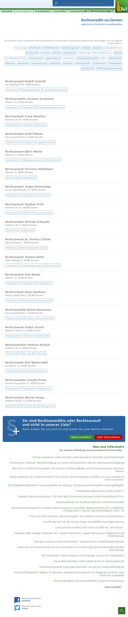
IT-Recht (117, 52)
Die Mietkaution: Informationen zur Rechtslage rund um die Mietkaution (83, 555)
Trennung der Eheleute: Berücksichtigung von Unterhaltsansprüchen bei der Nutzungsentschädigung (67, 462)
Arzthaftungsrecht (70, 47)
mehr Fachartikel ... (114, 587)
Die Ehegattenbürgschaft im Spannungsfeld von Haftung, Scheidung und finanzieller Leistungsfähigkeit (66, 485)
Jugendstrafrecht (53, 58)
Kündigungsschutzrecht (87, 58)
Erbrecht (56, 52)
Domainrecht (32, 52)
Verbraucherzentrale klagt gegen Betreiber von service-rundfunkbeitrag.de (81, 567)
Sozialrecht (55, 63)
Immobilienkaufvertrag (15, 58)
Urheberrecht (99, 63)
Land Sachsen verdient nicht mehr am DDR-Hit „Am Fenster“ (89, 527)
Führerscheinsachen (102, 52)
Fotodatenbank (78, 11)
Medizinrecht (115, 58)
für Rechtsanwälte (101, 11)
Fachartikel (60, 11)
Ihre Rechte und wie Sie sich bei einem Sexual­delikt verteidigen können (83, 522)
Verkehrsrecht (115, 63)
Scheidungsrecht (39, 63)
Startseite (7, 11)
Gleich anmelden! (81, 437)
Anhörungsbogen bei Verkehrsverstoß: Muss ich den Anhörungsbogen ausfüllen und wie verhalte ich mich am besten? (67, 478)
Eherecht (45, 52)
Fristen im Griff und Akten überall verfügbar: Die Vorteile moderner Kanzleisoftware (76, 516)
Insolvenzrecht (35, 58)
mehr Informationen (108, 437)
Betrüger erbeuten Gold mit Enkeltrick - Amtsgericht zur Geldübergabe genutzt (79, 541)
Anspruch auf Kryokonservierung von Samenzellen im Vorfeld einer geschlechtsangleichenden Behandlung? (71, 548)
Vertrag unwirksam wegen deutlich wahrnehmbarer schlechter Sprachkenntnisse (78, 457)
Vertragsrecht (88, 68)
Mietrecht (10, 63)
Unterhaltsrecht (82, 63)
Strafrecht (67, 63)
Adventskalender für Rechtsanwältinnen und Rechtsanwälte (90, 502)
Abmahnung (20, 47)
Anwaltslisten (42, 11)
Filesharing (84, 52)
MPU (103, 58)
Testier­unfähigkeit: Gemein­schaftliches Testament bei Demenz (88, 581)
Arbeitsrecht (34, 47)
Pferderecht (23, 63)
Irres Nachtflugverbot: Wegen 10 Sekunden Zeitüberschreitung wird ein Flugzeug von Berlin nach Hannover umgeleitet (69, 574)
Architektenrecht (51, 47)
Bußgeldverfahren (113, 47)
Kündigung (69, 58)
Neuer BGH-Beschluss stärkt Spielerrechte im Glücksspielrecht (89, 561)
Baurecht (98, 47)
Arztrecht (86, 47)
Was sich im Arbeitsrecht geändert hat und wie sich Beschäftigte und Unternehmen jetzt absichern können (68, 470)
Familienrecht (70, 52)
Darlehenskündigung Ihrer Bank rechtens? (100, 491)
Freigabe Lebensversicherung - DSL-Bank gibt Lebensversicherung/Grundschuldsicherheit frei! (70, 496)
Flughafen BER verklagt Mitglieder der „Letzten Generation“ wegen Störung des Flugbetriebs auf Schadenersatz (69, 534)
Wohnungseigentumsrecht (109, 68)
